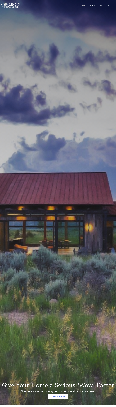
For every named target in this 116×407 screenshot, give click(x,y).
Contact (110, 5)
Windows (93, 5)
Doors (102, 5)
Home (84, 5)
